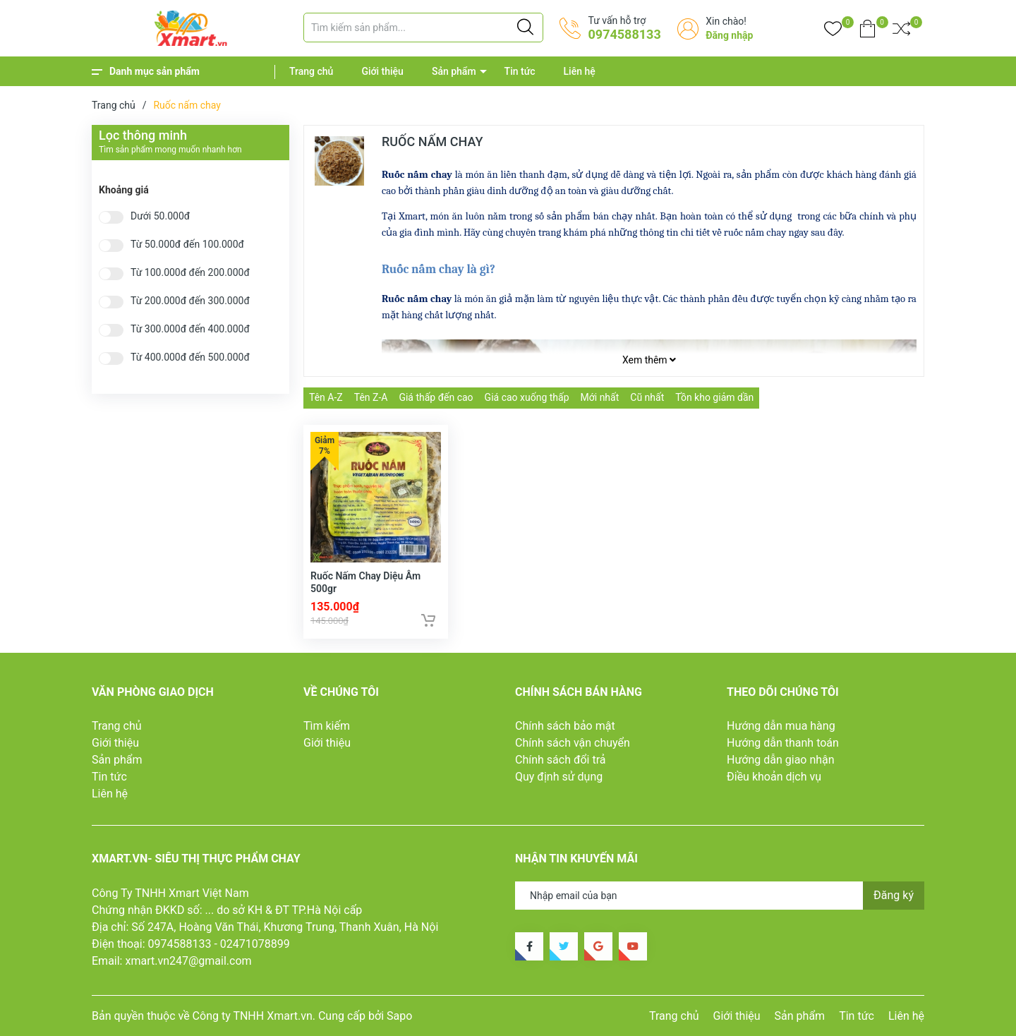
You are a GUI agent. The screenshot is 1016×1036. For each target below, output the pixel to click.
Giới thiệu (382, 71)
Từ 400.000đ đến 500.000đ (190, 357)
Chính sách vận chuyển (572, 742)
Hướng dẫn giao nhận (781, 759)
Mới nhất (600, 397)
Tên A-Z (326, 397)
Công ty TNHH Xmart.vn (253, 1016)
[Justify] (525, 27)
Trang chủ (311, 71)
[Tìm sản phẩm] (423, 27)
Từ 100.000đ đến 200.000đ (190, 272)
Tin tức (520, 71)
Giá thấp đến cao (436, 397)
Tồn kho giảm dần (714, 397)
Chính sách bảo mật (565, 726)
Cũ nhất (647, 397)
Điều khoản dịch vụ (774, 776)
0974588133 (624, 34)
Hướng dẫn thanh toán (783, 742)
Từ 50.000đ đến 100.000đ (187, 244)
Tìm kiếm (326, 726)
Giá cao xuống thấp (527, 397)
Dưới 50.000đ (160, 216)
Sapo (399, 1016)
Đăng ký (893, 895)
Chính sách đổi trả (560, 759)
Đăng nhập (729, 35)
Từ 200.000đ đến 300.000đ (190, 301)
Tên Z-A (371, 397)
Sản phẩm (454, 71)
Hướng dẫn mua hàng (781, 726)
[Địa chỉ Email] (719, 895)
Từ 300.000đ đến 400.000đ (190, 329)
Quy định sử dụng (559, 776)
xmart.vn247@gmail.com (188, 961)
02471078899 (255, 944)
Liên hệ (579, 71)
